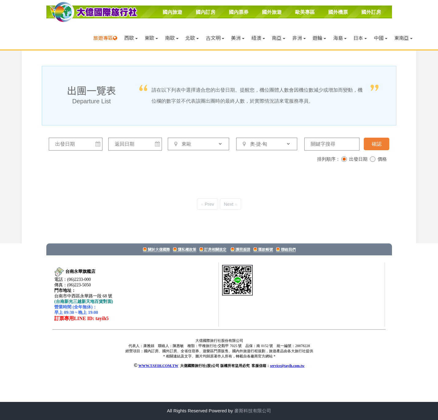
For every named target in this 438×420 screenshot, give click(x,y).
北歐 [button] (192, 37)
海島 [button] (340, 37)
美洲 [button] (237, 37)
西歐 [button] (131, 37)
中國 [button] (380, 37)
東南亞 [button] (403, 37)
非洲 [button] (299, 37)
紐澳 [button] (258, 37)
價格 (382, 159)
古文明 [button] (215, 37)
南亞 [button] (278, 37)
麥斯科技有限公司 (252, 410)
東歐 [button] (151, 37)
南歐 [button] (172, 37)
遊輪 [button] (319, 37)
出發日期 (358, 159)
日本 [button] (360, 37)
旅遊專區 (103, 37)
